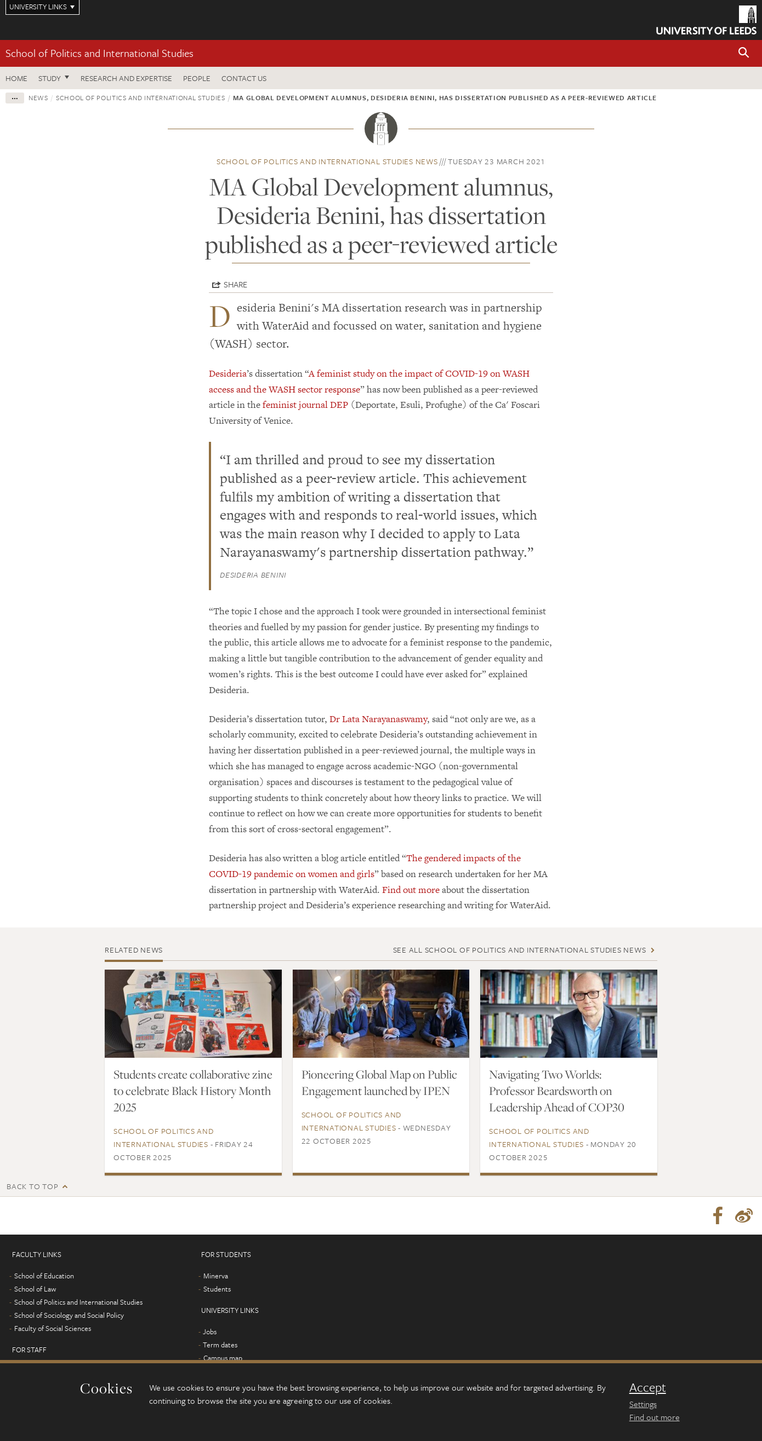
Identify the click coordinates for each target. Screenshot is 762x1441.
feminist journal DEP (305, 404)
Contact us (243, 78)
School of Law (35, 1289)
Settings (643, 1404)
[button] (744, 53)
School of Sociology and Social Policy (69, 1315)
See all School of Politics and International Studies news (519, 949)
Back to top (32, 1186)
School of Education (44, 1276)
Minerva (215, 1276)
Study (49, 78)
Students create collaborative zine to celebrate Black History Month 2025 (192, 1090)
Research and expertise (126, 78)
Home (16, 78)
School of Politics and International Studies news (327, 161)
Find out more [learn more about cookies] (654, 1417)
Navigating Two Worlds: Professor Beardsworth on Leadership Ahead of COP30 (556, 1090)
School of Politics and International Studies (99, 52)
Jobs (210, 1332)
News (38, 97)
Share (235, 284)
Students (217, 1289)
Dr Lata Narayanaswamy (378, 718)
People (197, 78)
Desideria (228, 373)
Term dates (220, 1345)
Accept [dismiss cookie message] (647, 1387)
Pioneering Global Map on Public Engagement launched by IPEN (379, 1082)
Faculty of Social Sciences (52, 1328)
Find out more (411, 889)
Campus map (222, 1358)
